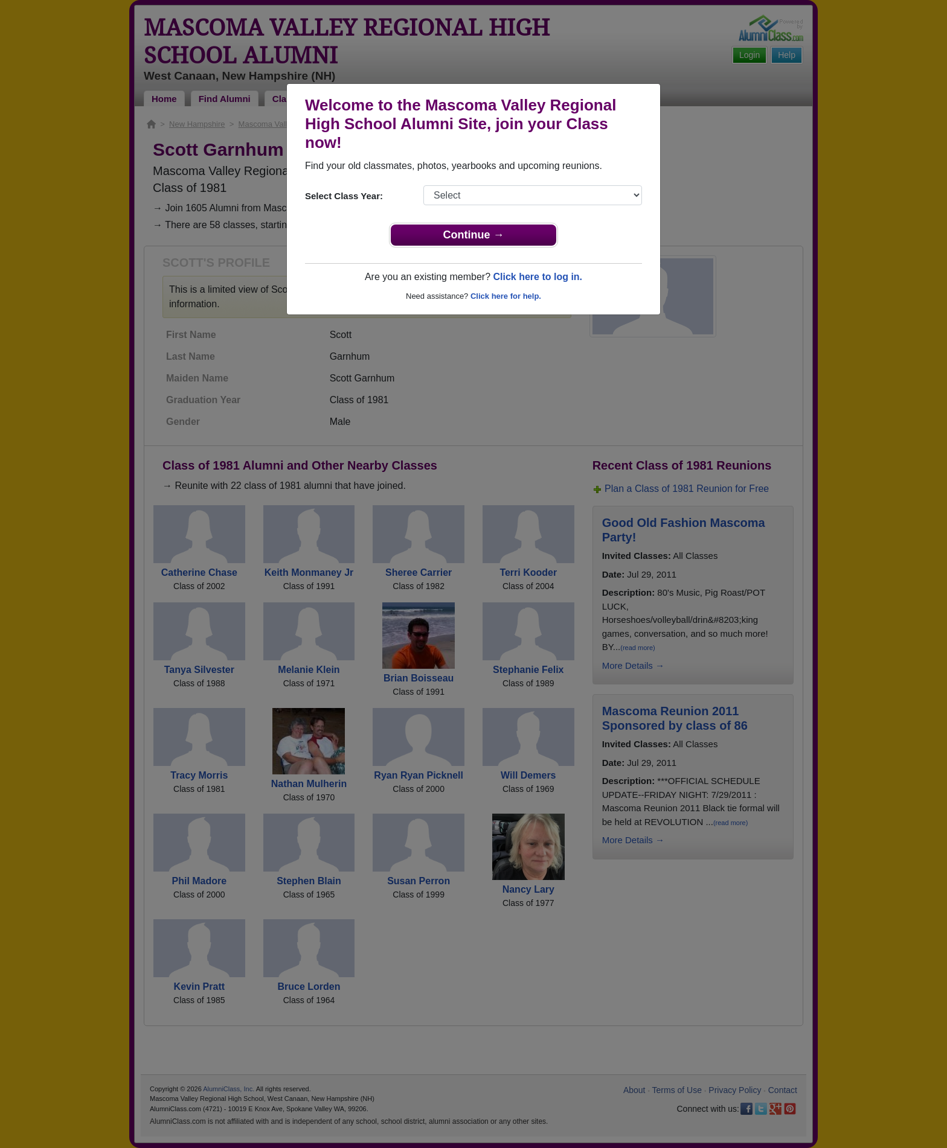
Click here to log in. (537, 277)
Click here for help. (505, 296)
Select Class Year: (344, 196)
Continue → (473, 235)
